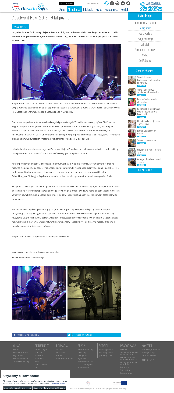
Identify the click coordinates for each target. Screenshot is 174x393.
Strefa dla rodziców (145, 49)
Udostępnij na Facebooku (28, 335)
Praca (81, 345)
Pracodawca (128, 345)
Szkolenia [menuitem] (59, 355)
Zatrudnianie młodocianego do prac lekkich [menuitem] (128, 363)
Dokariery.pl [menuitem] (17, 349)
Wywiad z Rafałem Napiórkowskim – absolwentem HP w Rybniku (148, 80)
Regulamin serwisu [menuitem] (19, 355)
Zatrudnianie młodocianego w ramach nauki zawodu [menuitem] (129, 353)
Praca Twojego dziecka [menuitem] (106, 352)
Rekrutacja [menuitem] (59, 349)
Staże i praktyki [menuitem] (125, 370)
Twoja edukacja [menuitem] (39, 358)
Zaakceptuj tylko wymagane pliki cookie (49, 388)
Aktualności (42, 345)
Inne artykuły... (145, 170)
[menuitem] (62, 9)
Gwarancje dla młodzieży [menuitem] (85, 361)
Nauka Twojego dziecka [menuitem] (106, 349)
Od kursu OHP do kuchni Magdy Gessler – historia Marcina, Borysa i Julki (148, 111)
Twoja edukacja (145, 38)
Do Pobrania (145, 60)
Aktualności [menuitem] (123, 349)
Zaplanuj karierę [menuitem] (82, 355)
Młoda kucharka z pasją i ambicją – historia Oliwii (149, 122)
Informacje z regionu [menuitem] (41, 349)
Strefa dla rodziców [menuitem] (41, 364)
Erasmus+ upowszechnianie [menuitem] (64, 358)
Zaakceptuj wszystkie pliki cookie (17, 388)
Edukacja (62, 345)
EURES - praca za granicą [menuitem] (85, 364)
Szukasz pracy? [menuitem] (82, 352)
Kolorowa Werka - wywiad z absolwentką (147, 101)
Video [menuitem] (36, 367)
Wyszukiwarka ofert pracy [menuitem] (85, 349)
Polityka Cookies (58, 383)
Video (145, 55)
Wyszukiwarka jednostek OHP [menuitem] (151, 349)
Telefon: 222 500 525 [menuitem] (149, 355)
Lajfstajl (145, 44)
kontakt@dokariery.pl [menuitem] (148, 352)
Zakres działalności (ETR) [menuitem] (21, 361)
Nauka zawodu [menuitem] (60, 352)
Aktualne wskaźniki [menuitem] (83, 367)
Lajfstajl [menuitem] (37, 361)
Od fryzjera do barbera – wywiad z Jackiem (149, 161)
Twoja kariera (145, 33)
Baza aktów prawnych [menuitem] (126, 373)
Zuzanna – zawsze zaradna (147, 140)
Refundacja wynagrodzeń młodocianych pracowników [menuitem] (128, 358)
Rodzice (104, 345)
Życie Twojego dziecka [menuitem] (105, 355)
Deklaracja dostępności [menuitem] (20, 358)
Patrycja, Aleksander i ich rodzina (146, 132)
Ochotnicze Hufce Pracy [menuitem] (20, 352)
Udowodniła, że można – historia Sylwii (149, 151)
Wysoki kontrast (67, 3)
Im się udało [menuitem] (38, 352)
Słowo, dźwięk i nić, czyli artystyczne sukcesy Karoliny (148, 91)
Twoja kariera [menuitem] (39, 355)
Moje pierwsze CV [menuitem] (82, 358)
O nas (16, 345)
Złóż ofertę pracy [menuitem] (125, 367)
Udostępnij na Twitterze (82, 335)
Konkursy (148, 360)
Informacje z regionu (145, 22)
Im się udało (145, 28)
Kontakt (147, 345)
